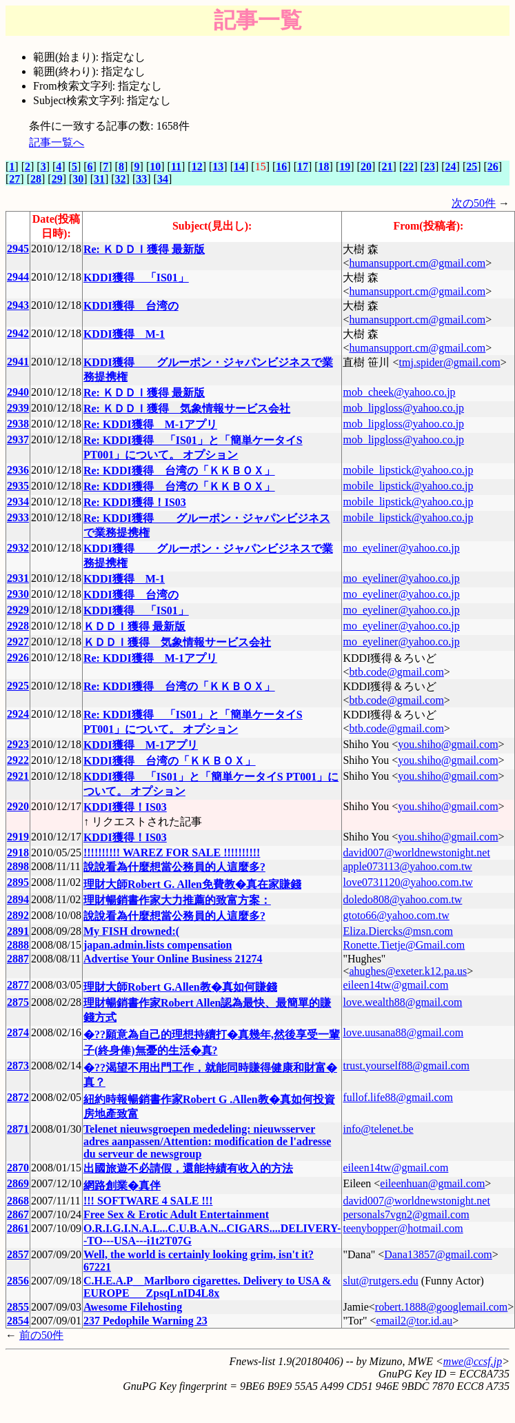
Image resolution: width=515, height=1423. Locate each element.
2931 (18, 578)
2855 (18, 1307)
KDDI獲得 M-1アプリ (140, 745)
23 (429, 166)
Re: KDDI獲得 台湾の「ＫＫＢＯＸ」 (179, 470)
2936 (18, 470)
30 (77, 179)
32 (120, 179)
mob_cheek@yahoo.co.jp (399, 392)
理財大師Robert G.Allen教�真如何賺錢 (180, 987)
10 (155, 166)
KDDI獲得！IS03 (125, 807)
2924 (18, 714)
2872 (18, 1097)
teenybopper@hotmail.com (403, 1228)
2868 (18, 1201)
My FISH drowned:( (131, 931)
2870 (18, 1167)
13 (217, 166)
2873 (18, 1065)
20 (366, 166)
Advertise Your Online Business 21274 (173, 959)
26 (492, 166)
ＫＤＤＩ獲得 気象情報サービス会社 (177, 642)
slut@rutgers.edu (380, 1280)
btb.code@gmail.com (396, 672)
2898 (18, 866)
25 (471, 166)
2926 (18, 657)
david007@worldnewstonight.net (416, 852)
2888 (18, 945)
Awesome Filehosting (132, 1307)
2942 (18, 333)
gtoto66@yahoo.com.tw (396, 915)
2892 (18, 915)
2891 (18, 931)
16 (281, 166)
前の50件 (41, 1335)
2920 (18, 806)
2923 (18, 744)
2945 (18, 248)
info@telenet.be (378, 1129)
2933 (18, 517)
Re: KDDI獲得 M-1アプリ (150, 424)
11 (176, 166)
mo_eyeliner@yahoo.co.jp (401, 548)
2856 (18, 1280)
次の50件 (474, 203)
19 (344, 166)
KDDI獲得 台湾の (131, 306)
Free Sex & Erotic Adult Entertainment (176, 1214)
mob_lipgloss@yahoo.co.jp (403, 408)
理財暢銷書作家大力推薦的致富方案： (177, 900)
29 (57, 179)
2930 (18, 594)
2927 (18, 641)
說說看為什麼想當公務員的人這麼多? (174, 867)
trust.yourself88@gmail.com (406, 1065)
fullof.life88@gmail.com (398, 1097)
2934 (18, 501)
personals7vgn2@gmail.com (406, 1214)
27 (14, 179)
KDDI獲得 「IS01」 (136, 277)
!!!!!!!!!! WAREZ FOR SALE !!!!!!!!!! (172, 852)
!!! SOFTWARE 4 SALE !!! (148, 1201)
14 (239, 166)
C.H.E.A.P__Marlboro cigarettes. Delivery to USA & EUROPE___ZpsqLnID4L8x (207, 1287)
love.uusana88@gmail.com (403, 1032)
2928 (18, 626)
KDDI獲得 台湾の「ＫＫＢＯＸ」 (169, 761)
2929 (18, 610)
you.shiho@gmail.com (448, 744)
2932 (18, 548)
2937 (18, 439)
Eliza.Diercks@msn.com (398, 931)
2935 (18, 486)
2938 (18, 424)
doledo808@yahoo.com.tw (402, 899)
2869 (18, 1183)
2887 (18, 959)
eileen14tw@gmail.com (395, 985)
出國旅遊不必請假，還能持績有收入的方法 (188, 1168)
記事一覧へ (56, 142)
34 (162, 179)
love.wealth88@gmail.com (402, 1002)
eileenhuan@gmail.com (432, 1183)
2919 (18, 836)
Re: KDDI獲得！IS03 (134, 502)
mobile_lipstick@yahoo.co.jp (408, 470)
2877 (18, 985)
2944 (18, 277)
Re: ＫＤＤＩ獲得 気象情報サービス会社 (186, 408)
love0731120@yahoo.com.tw (407, 882)
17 (302, 166)
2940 (18, 392)
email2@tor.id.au (414, 1320)
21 (387, 166)
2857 (18, 1254)
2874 (18, 1032)
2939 (18, 408)
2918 (18, 852)
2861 (18, 1228)
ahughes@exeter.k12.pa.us (408, 971)
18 (324, 166)
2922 (18, 760)
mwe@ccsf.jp (472, 1361)
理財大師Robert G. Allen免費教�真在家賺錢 (192, 884)
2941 (18, 361)
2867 (18, 1214)
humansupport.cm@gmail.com (417, 263)
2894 (18, 899)
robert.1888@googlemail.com (441, 1307)
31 (99, 179)
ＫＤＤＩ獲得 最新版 (134, 626)
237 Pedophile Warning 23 (145, 1320)
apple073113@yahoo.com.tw (407, 866)
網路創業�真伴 (122, 1185)
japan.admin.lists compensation (157, 945)
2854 (18, 1320)
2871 (18, 1129)
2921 (18, 776)
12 (197, 166)
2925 (18, 686)
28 (35, 179)
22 (408, 166)
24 (450, 166)
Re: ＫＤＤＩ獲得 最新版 (144, 249)
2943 (18, 305)
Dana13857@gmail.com (438, 1254)
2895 (18, 882)
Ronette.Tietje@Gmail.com (404, 945)
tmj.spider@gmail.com (449, 362)
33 (141, 179)
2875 (18, 1002)
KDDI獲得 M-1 (124, 334)
